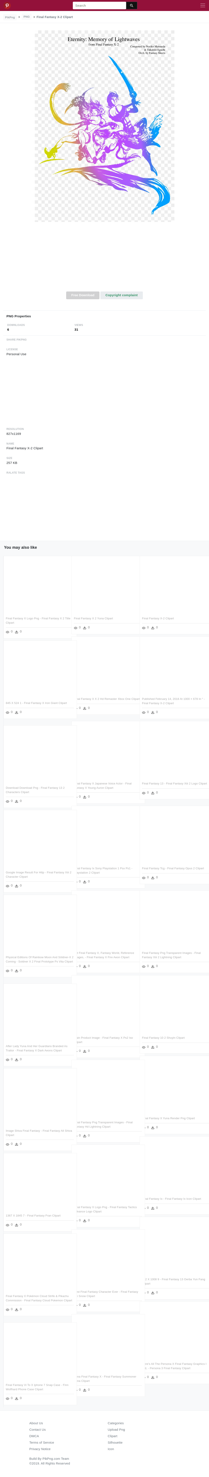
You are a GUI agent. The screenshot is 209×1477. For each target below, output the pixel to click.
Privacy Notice (40, 1449)
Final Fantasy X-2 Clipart (158, 618)
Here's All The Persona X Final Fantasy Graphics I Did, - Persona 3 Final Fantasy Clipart (168, 1368)
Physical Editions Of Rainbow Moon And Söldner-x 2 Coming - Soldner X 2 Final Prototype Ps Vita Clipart (31, 961)
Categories (116, 1423)
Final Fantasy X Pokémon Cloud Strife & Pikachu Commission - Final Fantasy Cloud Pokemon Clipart (33, 1300)
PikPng (10, 17)
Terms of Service (41, 1442)
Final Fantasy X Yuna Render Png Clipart (168, 1118)
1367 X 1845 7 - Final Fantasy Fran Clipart (33, 1215)
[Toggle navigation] (203, 5)
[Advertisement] (104, 259)
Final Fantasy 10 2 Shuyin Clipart (163, 1037)
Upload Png (116, 1429)
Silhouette (115, 1442)
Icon (111, 1449)
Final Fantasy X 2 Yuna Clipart (93, 618)
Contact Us (37, 1429)
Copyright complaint (121, 295)
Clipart (112, 1436)
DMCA (34, 1436)
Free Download (83, 295)
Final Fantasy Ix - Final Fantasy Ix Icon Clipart (171, 1198)
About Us (36, 1423)
